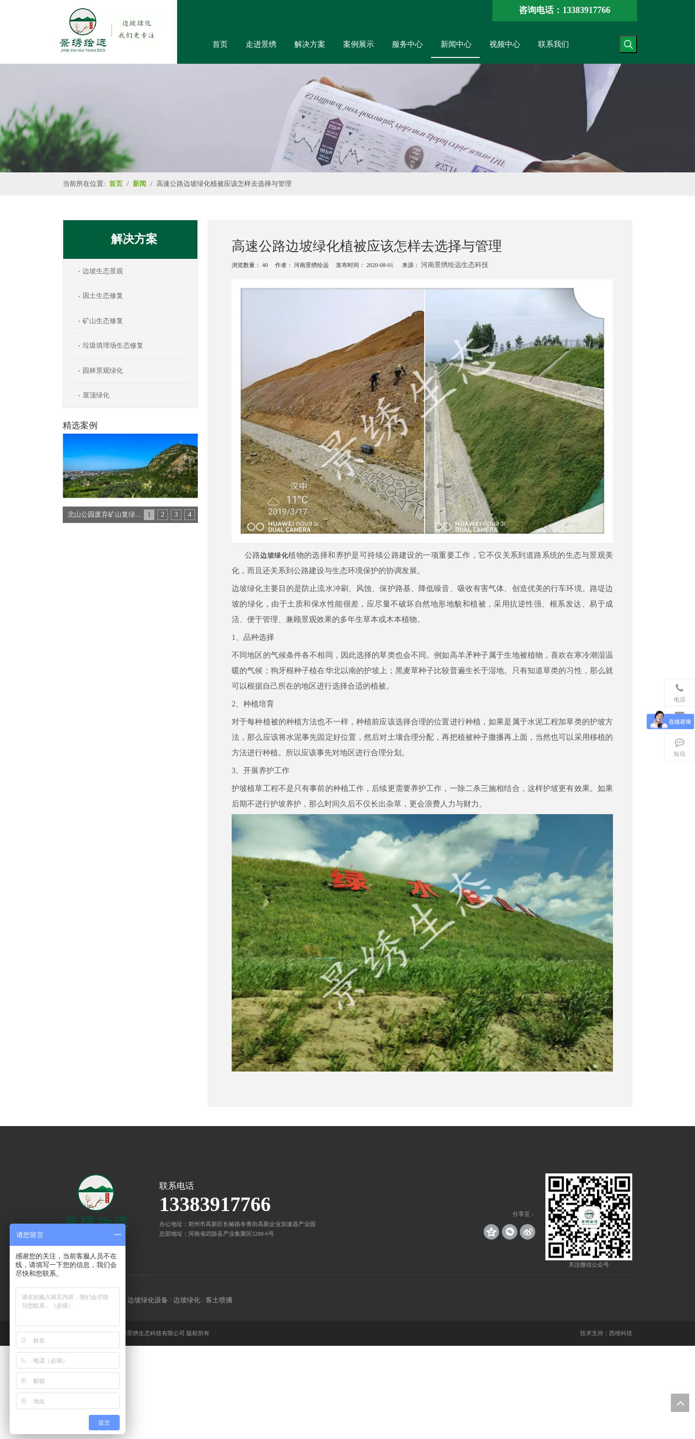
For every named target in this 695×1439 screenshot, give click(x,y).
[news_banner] (347, 118)
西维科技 (620, 1333)
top (680, 1403)
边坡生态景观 (103, 271)
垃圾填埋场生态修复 (113, 345)
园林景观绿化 (103, 370)
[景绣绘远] (96, 1204)
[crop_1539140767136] (588, 1216)
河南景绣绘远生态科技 (454, 264)
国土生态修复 (103, 295)
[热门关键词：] (628, 44)
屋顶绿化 (96, 395)
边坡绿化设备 (147, 1300)
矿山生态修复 (103, 320)
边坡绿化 (186, 1300)
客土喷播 (219, 1300)
